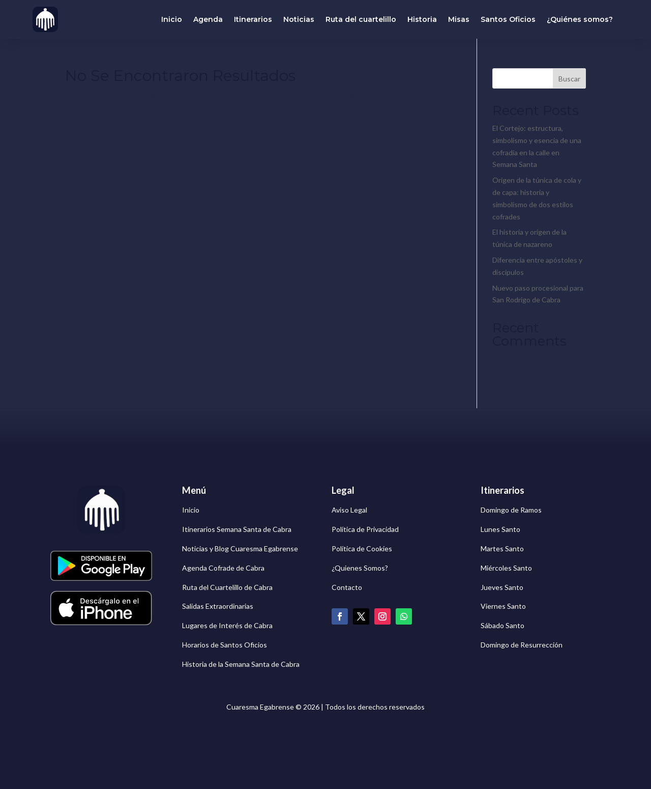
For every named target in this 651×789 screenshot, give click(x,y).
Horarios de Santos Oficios (224, 644)
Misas (458, 19)
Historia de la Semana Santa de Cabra (241, 664)
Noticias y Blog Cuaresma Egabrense (240, 548)
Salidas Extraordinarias (217, 606)
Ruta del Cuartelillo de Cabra (227, 587)
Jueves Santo (502, 587)
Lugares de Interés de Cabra (227, 625)
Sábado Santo (502, 625)
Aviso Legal (349, 509)
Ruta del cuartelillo (361, 19)
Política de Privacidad (365, 529)
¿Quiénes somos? (580, 19)
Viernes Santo (503, 606)
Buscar (569, 78)
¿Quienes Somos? (360, 567)
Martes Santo (502, 548)
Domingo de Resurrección (522, 644)
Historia (422, 19)
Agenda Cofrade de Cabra (223, 567)
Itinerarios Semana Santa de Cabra (236, 529)
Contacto (347, 587)
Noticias (298, 19)
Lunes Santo (500, 529)
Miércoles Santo (506, 567)
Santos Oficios (508, 19)
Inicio (171, 19)
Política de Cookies (362, 548)
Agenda (208, 19)
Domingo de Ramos (511, 509)
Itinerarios (253, 19)
